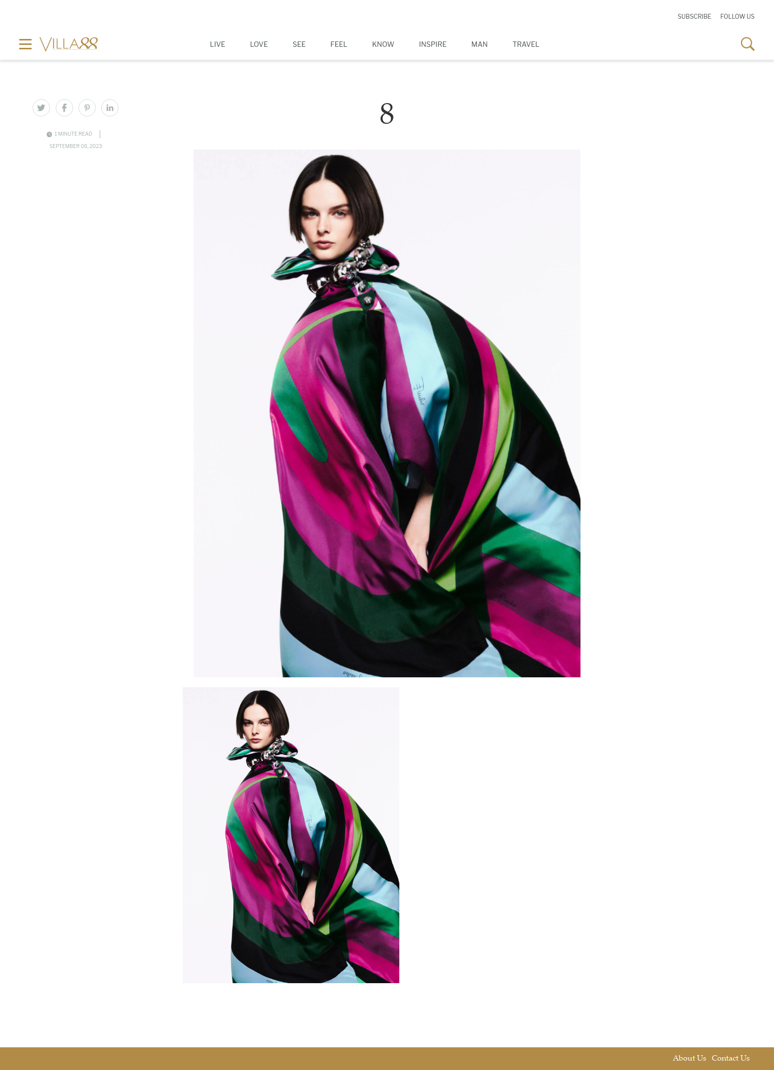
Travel (526, 44)
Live (217, 44)
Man (479, 44)
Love (259, 44)
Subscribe (694, 16)
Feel (338, 44)
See (299, 44)
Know (383, 44)
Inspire (433, 44)
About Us (689, 1059)
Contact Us (731, 1059)
